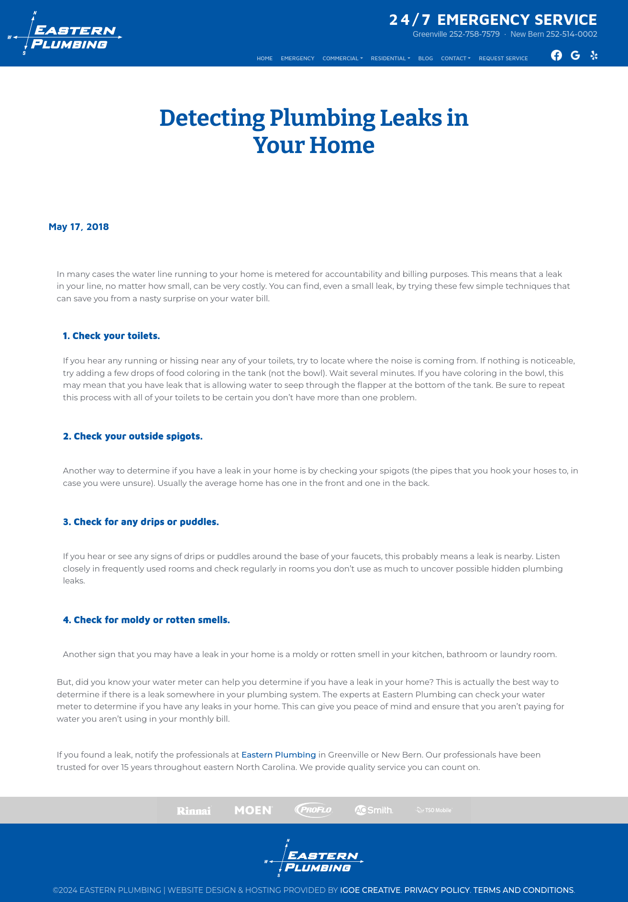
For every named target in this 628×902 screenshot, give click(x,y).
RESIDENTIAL (388, 58)
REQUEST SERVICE (503, 58)
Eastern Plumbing (279, 754)
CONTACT (453, 58)
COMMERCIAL (341, 58)
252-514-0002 (571, 34)
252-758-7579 (474, 34)
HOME (265, 58)
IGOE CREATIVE (370, 890)
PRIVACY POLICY (437, 890)
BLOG (425, 58)
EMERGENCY (297, 58)
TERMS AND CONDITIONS (524, 890)
